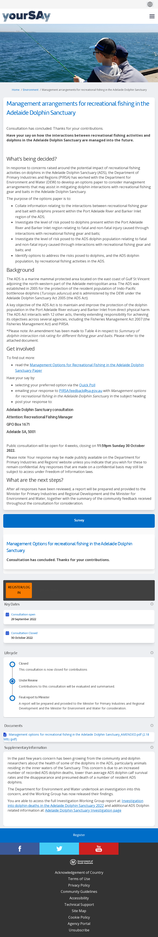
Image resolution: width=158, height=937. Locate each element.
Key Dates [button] (78, 604)
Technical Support (79, 904)
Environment (30, 90)
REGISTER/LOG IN (19, 590)
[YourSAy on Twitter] (59, 849)
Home (16, 90)
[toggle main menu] (152, 16)
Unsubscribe (79, 930)
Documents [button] (78, 726)
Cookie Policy (79, 917)
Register (79, 835)
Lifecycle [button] (78, 653)
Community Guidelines (79, 891)
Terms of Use (79, 878)
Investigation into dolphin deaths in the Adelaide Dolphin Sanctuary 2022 (75, 803)
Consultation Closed (24, 633)
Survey (79, 520)
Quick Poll (87, 385)
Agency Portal (79, 923)
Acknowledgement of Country (79, 872)
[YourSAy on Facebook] (20, 849)
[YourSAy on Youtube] (98, 849)
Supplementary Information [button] (78, 748)
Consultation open (23, 614)
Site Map (79, 910)
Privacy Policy (79, 885)
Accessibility (79, 898)
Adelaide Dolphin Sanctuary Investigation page (83, 810)
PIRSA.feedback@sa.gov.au (80, 390)
